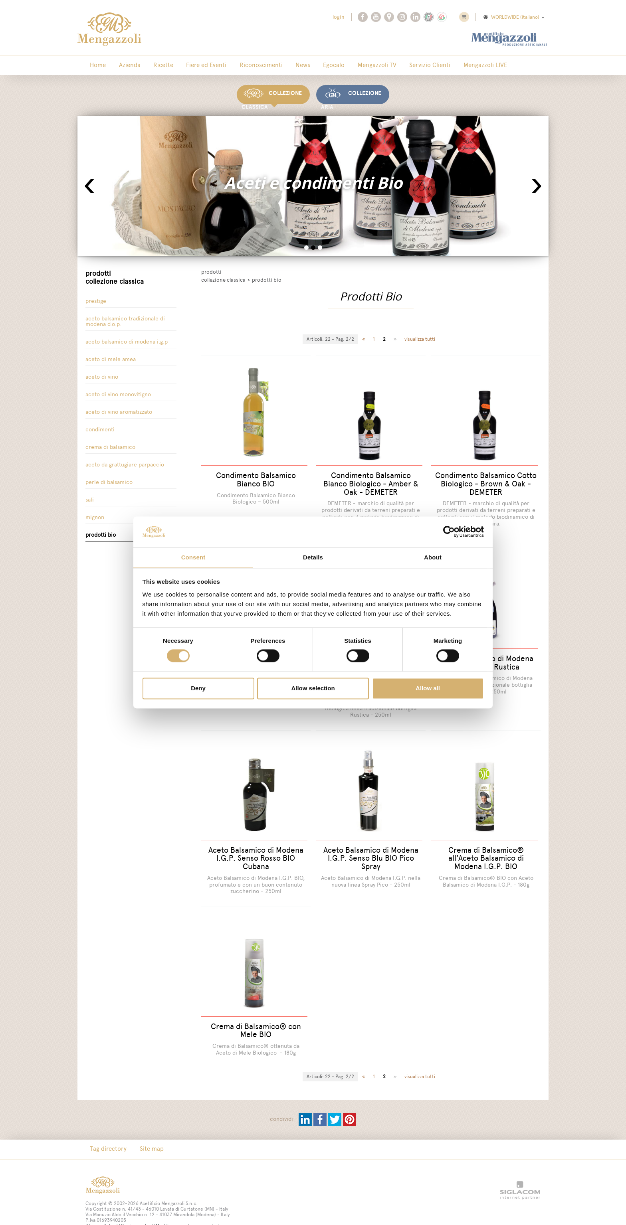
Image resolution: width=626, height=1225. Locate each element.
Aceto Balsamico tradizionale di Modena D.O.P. (125, 316)
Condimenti (100, 424)
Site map (142, 1129)
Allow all (428, 688)
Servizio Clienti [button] (374, 65)
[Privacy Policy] (101, 1206)
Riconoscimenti (231, 65)
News (267, 65)
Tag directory (105, 1129)
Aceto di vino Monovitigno (118, 389)
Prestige (95, 295)
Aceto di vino (101, 371)
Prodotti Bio (100, 529)
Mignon (94, 512)
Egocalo (291, 65)
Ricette (147, 65)
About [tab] (433, 556)
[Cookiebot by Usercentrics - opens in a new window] (449, 531)
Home (95, 65)
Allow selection (313, 688)
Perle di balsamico (109, 477)
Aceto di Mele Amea (110, 354)
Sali (89, 494)
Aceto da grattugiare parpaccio (124, 459)
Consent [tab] (193, 556)
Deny (198, 688)
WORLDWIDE (513, 17)
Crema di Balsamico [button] (110, 442)
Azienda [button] (120, 65)
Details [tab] (313, 556)
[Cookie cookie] (136, 1206)
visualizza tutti (419, 334)
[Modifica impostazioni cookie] (187, 1206)
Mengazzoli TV (328, 65)
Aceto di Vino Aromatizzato (118, 406)
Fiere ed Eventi (183, 65)
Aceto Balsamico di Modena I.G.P (126, 336)
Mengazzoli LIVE (423, 65)
